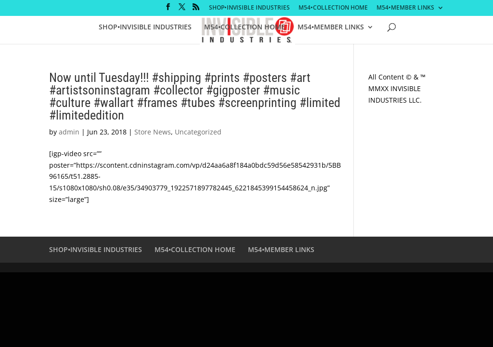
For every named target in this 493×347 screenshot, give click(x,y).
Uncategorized (198, 131)
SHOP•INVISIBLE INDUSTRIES (249, 8)
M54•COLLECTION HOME (333, 8)
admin (69, 131)
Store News (152, 131)
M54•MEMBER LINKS (405, 8)
